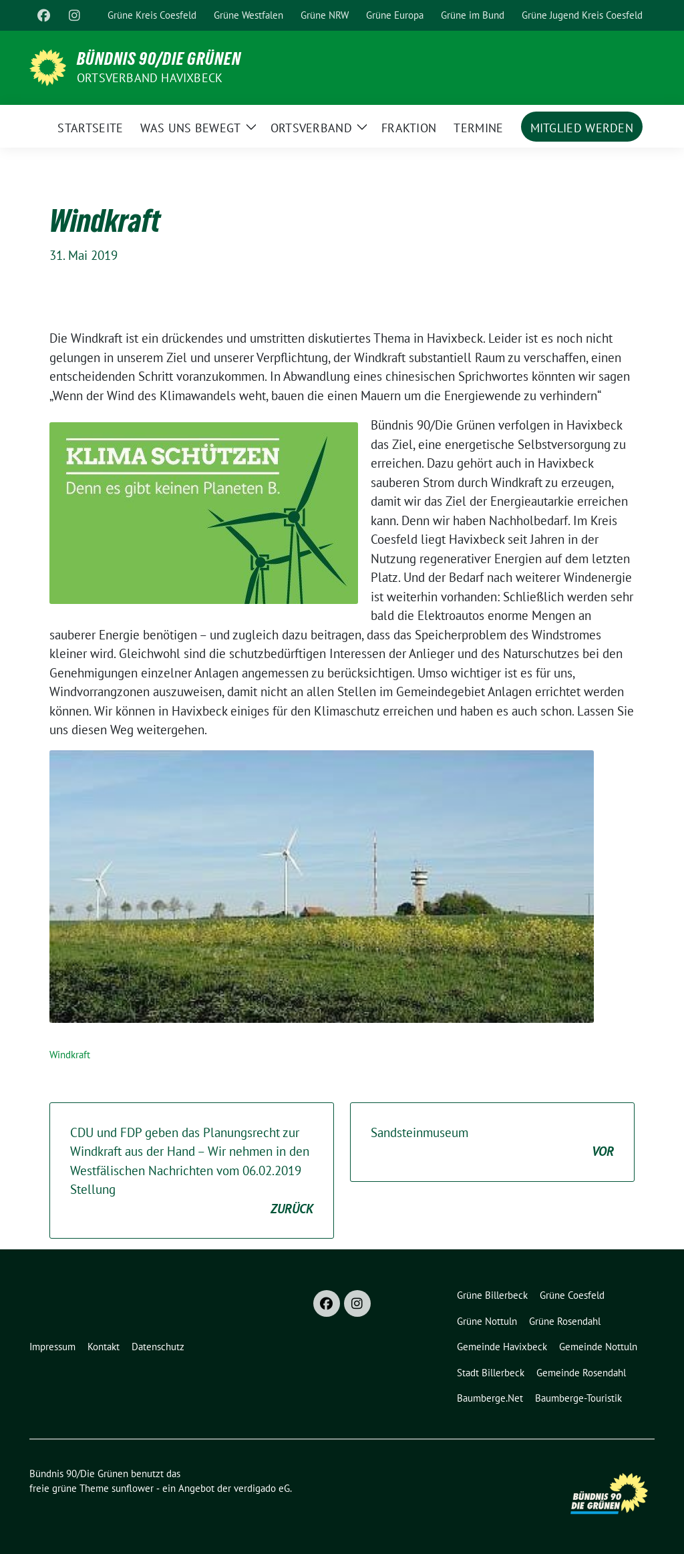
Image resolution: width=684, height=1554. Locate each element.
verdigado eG (262, 1488)
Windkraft (69, 1054)
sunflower (133, 1488)
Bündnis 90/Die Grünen (159, 59)
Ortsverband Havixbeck (149, 78)
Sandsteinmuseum (492, 1142)
